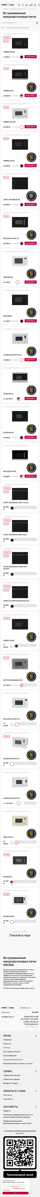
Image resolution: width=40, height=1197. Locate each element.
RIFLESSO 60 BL (9, 471)
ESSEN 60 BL (8, 432)
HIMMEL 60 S (8, 91)
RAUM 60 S (7, 877)
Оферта (6, 1111)
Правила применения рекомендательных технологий (17, 1122)
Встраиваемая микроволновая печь (16, 34)
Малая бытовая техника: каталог (18, 1063)
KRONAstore (25, 1008)
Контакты (7, 1095)
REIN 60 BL (7, 316)
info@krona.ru (8, 1017)
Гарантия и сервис (11, 1079)
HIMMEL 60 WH (9, 122)
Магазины (6, 1012)
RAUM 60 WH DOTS (11, 759)
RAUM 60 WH (8, 916)
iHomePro (20, 1133)
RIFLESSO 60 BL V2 (11, 238)
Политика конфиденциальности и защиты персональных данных (18, 1116)
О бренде (7, 1040)
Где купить (8, 1099)
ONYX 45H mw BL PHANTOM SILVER (15, 568)
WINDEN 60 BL (9, 52)
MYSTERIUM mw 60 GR (12, 680)
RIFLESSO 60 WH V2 (11, 719)
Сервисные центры (11, 1075)
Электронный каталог (13, 1059)
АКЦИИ (35, 1012)
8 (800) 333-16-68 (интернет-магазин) (29, 1018)
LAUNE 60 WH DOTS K (12, 355)
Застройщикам (10, 1055)
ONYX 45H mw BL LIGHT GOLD (15, 503)
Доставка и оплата (11, 1051)
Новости (7, 1044)
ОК (16, 1193)
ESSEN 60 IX (8, 394)
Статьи (6, 1047)
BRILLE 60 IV (8, 837)
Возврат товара (10, 1083)
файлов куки (14, 1186)
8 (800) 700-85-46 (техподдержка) (30, 1023)
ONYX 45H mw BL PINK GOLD (15, 535)
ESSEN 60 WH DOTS (11, 798)
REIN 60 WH (8, 277)
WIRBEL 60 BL (9, 640)
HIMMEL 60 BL (9, 161)
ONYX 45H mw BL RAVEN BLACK (16, 601)
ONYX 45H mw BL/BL (11, 200)
